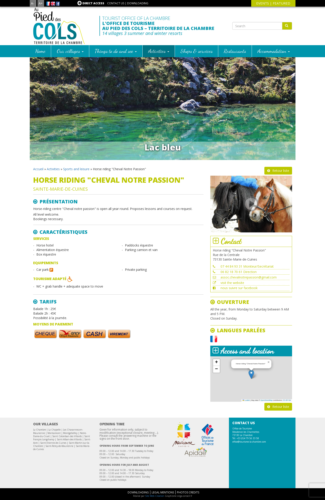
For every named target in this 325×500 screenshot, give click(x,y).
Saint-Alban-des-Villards (69, 439)
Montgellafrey (70, 433)
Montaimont (54, 433)
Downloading (137, 3)
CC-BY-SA (287, 400)
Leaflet (246, 400)
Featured (281, 3)
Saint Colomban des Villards (67, 436)
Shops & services (197, 51)
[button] (251, 374)
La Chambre (39, 429)
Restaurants (235, 51)
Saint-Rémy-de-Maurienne (59, 446)
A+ (41, 3)
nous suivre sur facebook (239, 288)
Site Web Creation (154, 496)
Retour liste (280, 170)
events (262, 3)
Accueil (38, 169)
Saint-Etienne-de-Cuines (53, 442)
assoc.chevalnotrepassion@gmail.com (249, 277)
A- (32, 3)
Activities (158, 51)
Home (40, 51)
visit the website (232, 283)
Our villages (70, 51)
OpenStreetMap (266, 400)
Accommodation (273, 51)
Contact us (115, 3)
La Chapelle (54, 429)
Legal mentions (163, 492)
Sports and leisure (76, 169)
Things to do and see (116, 51)
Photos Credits (188, 492)
